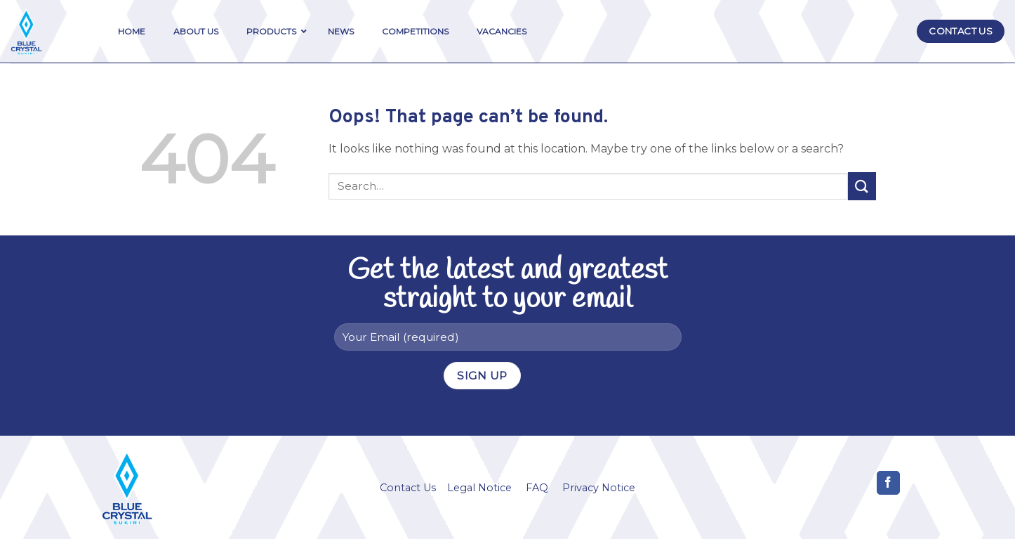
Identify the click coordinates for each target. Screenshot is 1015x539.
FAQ (537, 487)
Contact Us (408, 487)
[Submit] (862, 186)
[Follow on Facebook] (888, 483)
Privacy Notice (598, 487)
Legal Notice (479, 487)
